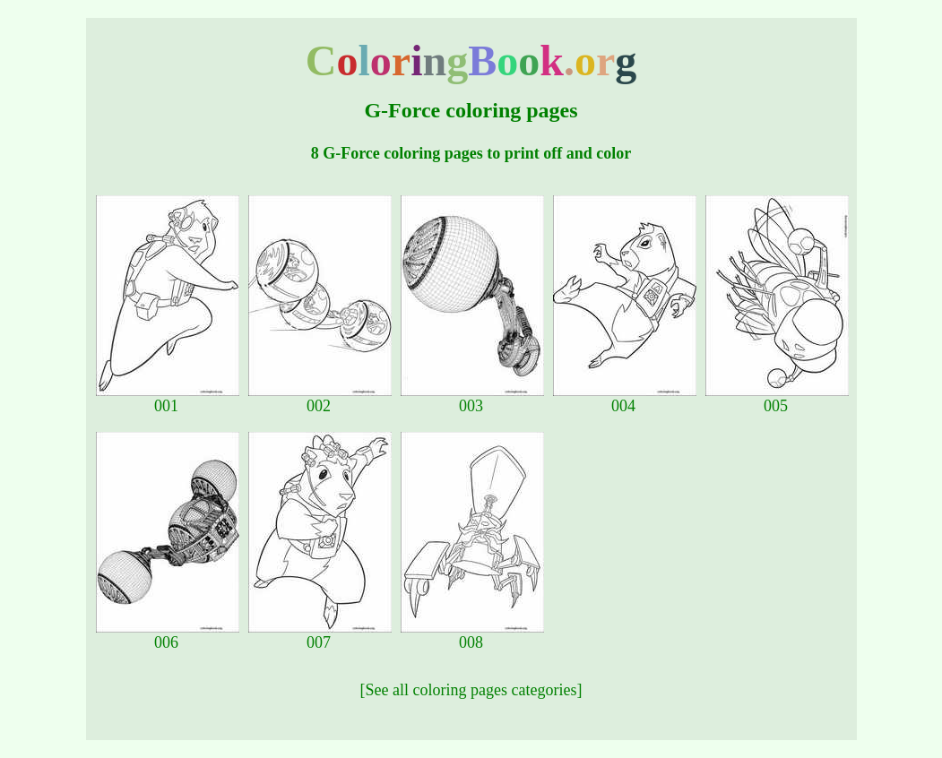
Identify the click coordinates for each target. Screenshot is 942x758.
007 (320, 635)
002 (320, 399)
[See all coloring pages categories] (471, 690)
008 (472, 635)
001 (167, 399)
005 (777, 399)
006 (167, 635)
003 (472, 399)
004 (624, 399)
